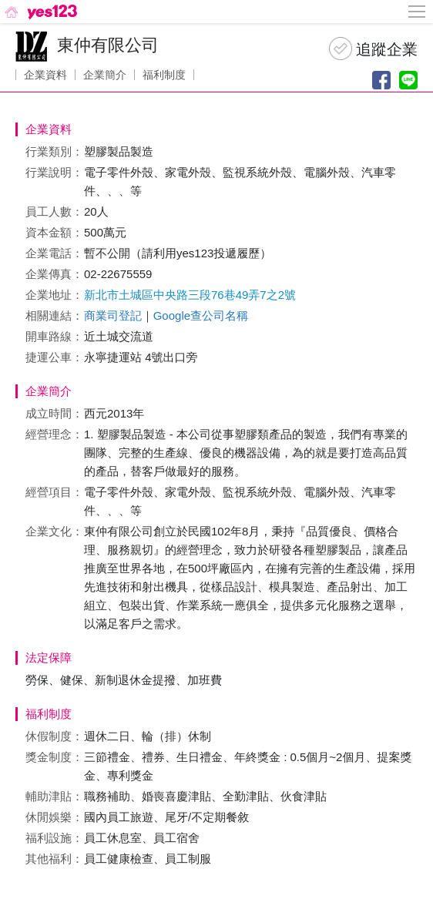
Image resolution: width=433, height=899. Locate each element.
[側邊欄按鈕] (417, 11)
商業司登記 (113, 315)
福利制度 (164, 74)
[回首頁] (39, 11)
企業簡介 (104, 74)
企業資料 (45, 74)
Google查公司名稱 (200, 315)
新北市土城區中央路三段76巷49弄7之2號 (190, 294)
